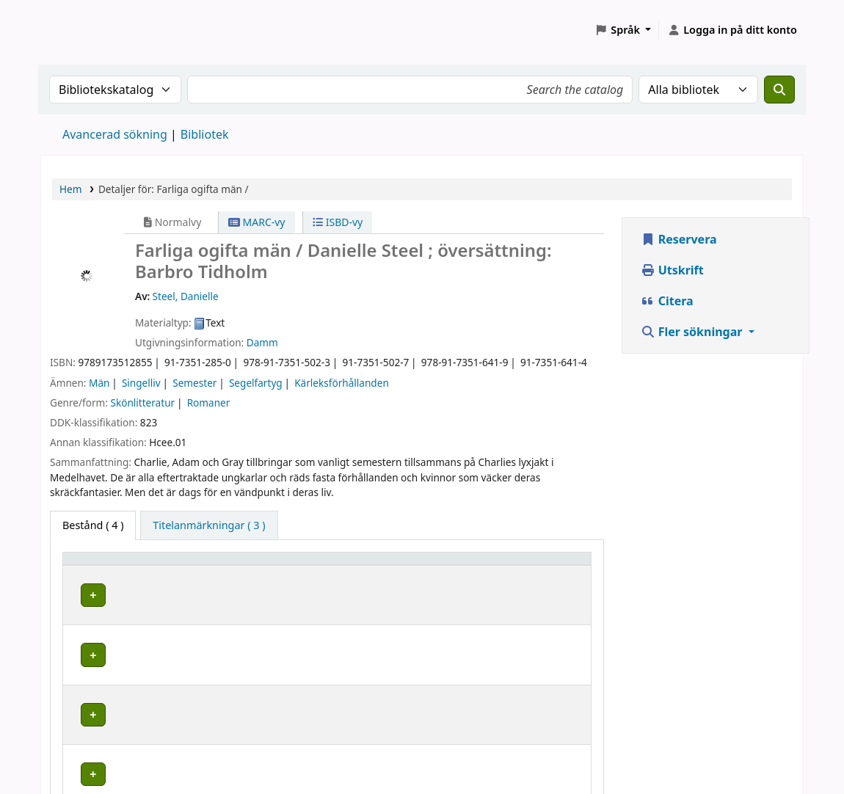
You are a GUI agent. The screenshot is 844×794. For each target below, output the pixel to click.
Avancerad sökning (114, 134)
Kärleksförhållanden (341, 383)
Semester (194, 383)
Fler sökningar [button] (693, 332)
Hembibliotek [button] (104, 565)
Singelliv (141, 383)
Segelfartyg (256, 383)
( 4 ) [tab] (92, 525)
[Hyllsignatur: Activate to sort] (450, 565)
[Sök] (779, 89)
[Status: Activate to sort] (551, 565)
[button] (623, 30)
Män (99, 383)
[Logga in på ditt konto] (732, 30)
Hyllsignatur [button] (428, 565)
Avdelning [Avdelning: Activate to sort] (276, 565)
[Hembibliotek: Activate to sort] (153, 565)
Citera (667, 301)
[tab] (208, 525)
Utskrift (672, 270)
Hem (70, 189)
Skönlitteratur (142, 402)
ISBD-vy (338, 222)
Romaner (208, 402)
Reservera (679, 239)
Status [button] (533, 565)
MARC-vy (256, 222)
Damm (262, 342)
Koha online (77, 30)
